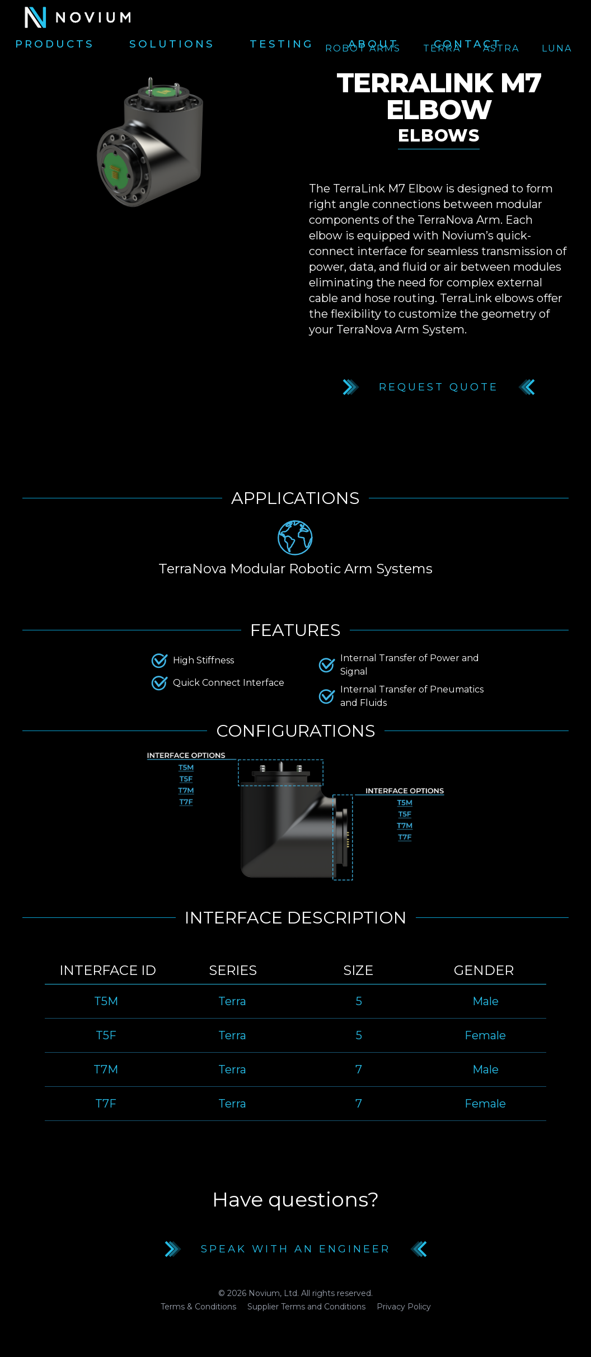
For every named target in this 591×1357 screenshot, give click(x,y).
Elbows (439, 135)
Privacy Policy (404, 1307)
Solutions (172, 44)
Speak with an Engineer (296, 1249)
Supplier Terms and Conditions (306, 1307)
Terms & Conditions (198, 1307)
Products (55, 44)
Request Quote (438, 387)
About (373, 44)
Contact (467, 44)
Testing (281, 44)
